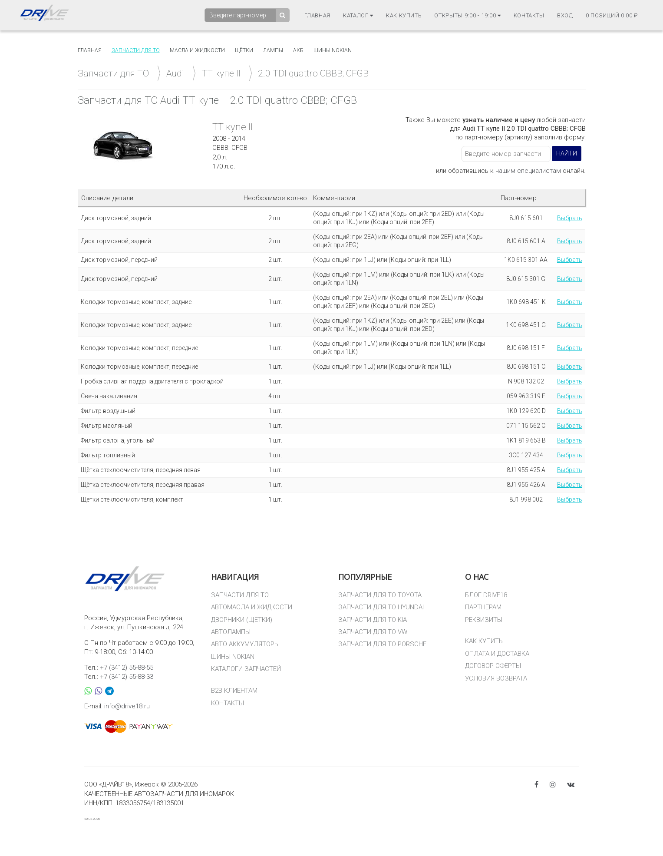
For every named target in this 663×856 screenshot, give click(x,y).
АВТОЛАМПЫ (231, 632)
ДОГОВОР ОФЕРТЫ (493, 666)
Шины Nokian (332, 50)
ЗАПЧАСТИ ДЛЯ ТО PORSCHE (382, 644)
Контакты (529, 15)
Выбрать (569, 218)
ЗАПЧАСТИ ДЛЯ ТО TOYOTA (380, 595)
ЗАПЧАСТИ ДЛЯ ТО (240, 595)
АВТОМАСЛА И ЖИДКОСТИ (251, 607)
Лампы (273, 50)
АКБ (298, 50)
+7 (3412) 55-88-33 (126, 677)
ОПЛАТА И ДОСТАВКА (497, 654)
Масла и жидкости (197, 50)
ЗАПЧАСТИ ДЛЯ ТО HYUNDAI (381, 607)
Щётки (244, 50)
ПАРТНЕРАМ (483, 607)
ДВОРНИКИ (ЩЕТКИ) (241, 620)
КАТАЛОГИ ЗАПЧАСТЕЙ (246, 669)
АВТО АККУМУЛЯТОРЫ (245, 644)
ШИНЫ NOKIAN (232, 657)
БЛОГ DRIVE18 (486, 595)
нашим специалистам (528, 171)
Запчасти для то (136, 50)
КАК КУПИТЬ (484, 641)
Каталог (358, 15)
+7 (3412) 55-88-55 (126, 667)
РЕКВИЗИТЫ (483, 620)
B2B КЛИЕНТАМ (234, 690)
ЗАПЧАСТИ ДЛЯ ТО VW (372, 632)
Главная (317, 15)
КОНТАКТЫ (227, 703)
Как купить (404, 15)
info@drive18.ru (127, 706)
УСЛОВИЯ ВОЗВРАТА (496, 678)
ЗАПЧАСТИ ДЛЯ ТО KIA (372, 620)
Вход (565, 15)
